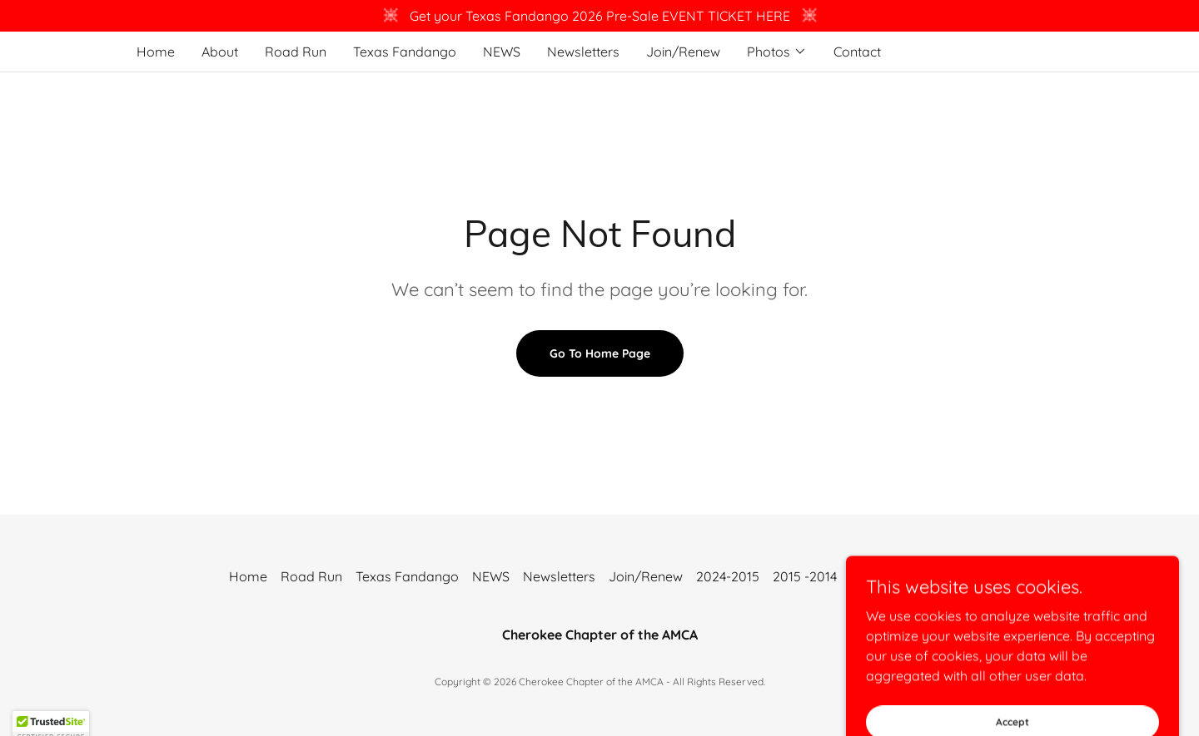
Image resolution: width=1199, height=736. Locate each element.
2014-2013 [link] (880, 576)
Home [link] (156, 51)
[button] (777, 52)
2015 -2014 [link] (805, 576)
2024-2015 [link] (727, 576)
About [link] (219, 51)
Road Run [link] (295, 51)
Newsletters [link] (583, 51)
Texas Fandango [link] (404, 51)
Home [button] (248, 576)
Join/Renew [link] (683, 51)
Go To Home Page (600, 353)
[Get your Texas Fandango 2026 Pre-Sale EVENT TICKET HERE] (599, 15)
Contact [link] (857, 51)
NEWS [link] (501, 51)
